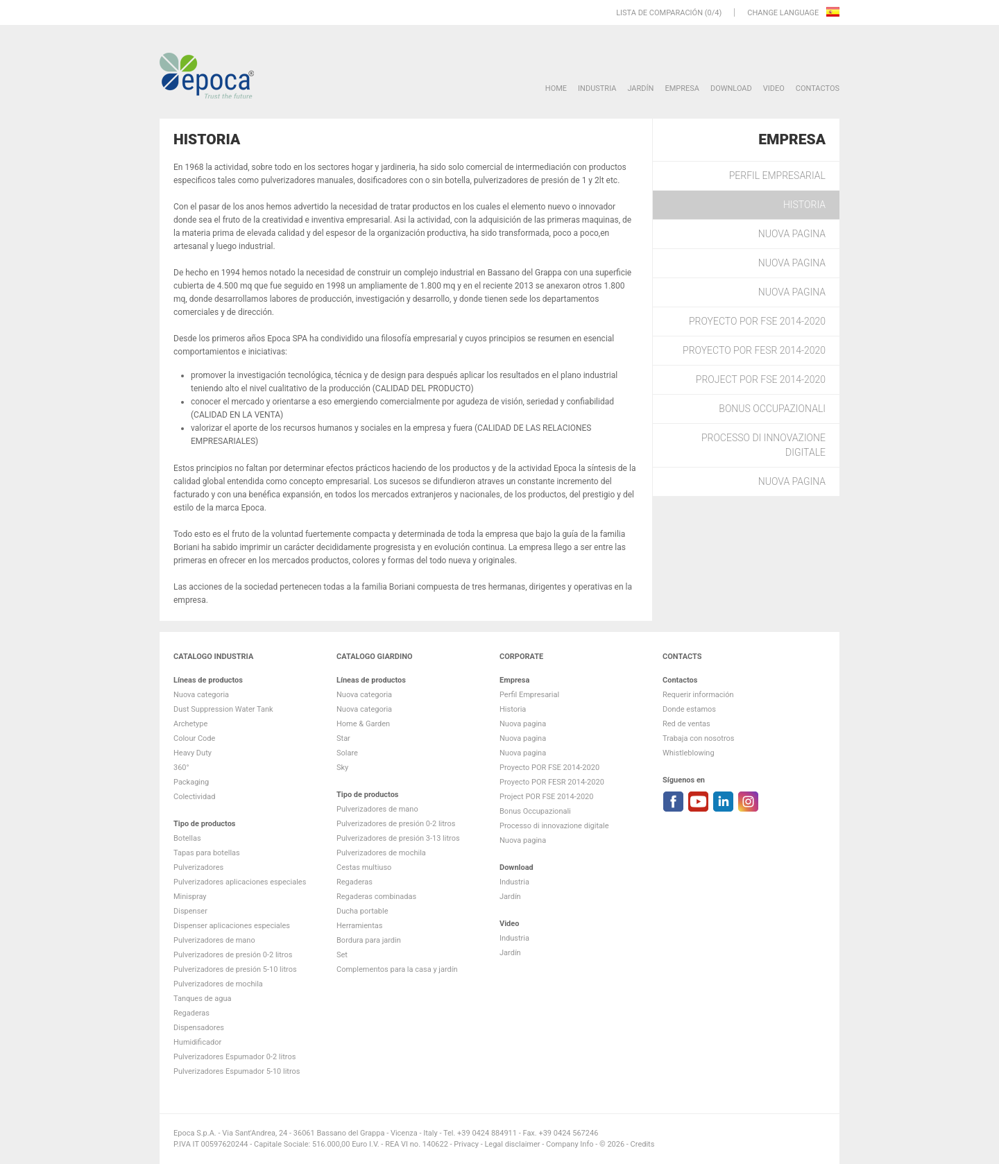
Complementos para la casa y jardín (397, 969)
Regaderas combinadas (376, 896)
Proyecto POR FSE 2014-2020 (757, 321)
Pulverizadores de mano (214, 940)
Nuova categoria (201, 694)
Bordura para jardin (368, 940)
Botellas (187, 838)
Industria (597, 88)
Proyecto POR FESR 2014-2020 (754, 350)
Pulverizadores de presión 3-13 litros (398, 838)
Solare (347, 753)
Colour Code (194, 738)
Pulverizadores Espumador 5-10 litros (236, 1071)
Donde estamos (689, 709)
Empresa (682, 88)
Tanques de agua (202, 998)
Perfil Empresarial (777, 175)
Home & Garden (363, 723)
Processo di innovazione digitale (763, 445)
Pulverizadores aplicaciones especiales (239, 882)
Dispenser (190, 911)
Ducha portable (362, 911)
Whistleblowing (689, 753)
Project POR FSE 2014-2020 (761, 379)
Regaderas (191, 1013)
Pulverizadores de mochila (218, 983)
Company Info (569, 1144)
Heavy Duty (192, 753)
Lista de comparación (659, 12)
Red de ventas (686, 723)
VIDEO (774, 88)
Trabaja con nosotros (698, 738)
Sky (342, 767)
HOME (556, 88)
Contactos (817, 88)
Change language (784, 12)
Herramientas (359, 925)
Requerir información (698, 694)
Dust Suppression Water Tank (223, 709)
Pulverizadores (198, 867)
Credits (643, 1144)
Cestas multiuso (363, 867)
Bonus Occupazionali (772, 408)
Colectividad (194, 796)
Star (343, 738)
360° (181, 767)
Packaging (191, 782)
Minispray (190, 896)
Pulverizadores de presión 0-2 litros (232, 954)
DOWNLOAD (731, 88)
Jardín (640, 88)
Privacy (466, 1144)
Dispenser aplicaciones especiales (231, 925)
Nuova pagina (792, 233)
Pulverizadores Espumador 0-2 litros (234, 1056)
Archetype (190, 723)
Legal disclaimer (512, 1144)
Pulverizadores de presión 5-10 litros (235, 969)
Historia (804, 204)
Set (342, 954)
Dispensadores (198, 1027)
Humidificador (197, 1042)
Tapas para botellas (206, 852)
